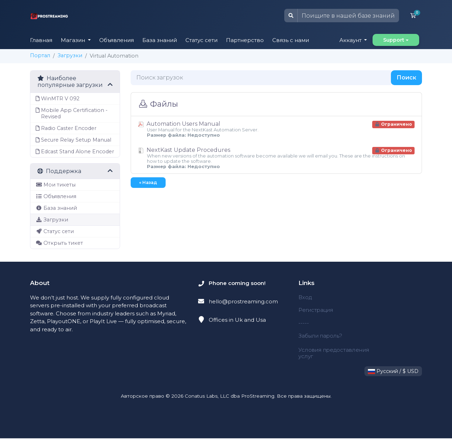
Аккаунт (351, 40)
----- (303, 323)
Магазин (74, 40)
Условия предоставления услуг (334, 353)
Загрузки (70, 55)
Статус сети (201, 40)
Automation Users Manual (276, 129)
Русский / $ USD (393, 372)
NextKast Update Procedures (276, 158)
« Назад (148, 182)
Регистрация (316, 310)
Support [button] (393, 40)
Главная (41, 40)
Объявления (116, 40)
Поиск (406, 77)
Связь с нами (290, 40)
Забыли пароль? (321, 335)
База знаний (159, 40)
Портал (40, 55)
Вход (305, 297)
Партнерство (245, 40)
